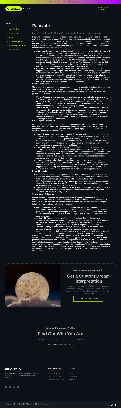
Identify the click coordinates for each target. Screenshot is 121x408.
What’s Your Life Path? (14, 41)
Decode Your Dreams (105, 8)
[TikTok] (112, 405)
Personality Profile (13, 33)
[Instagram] (108, 405)
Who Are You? (27, 8)
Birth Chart (10, 37)
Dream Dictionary (12, 50)
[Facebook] (115, 405)
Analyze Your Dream (13, 29)
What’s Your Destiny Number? (16, 45)
